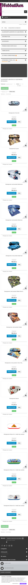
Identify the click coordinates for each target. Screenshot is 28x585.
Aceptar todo (23, 583)
